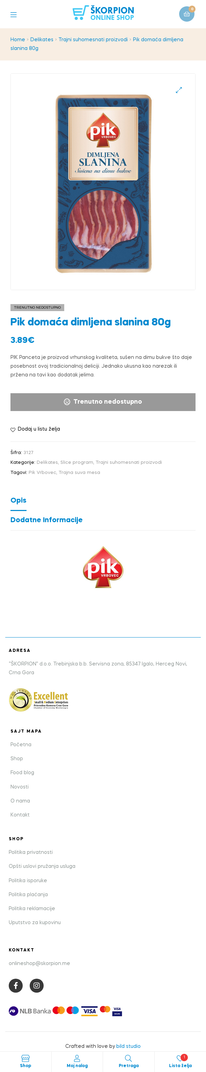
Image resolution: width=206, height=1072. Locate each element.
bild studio (128, 1046)
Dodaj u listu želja (39, 429)
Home (17, 39)
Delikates (41, 39)
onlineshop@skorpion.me (39, 963)
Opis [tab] (18, 500)
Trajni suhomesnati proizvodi (93, 39)
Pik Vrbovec (42, 472)
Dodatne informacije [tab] (46, 520)
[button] (179, 90)
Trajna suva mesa (79, 472)
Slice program (76, 462)
